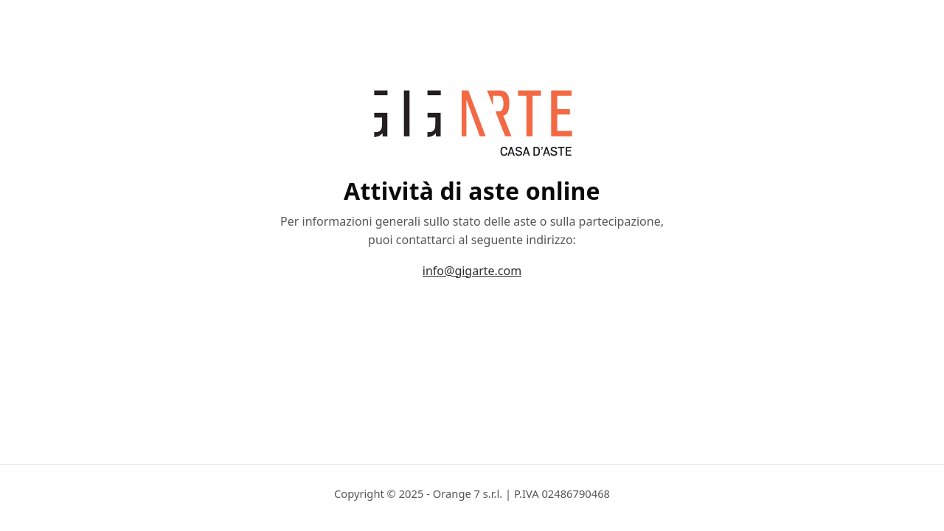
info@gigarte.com (472, 271)
